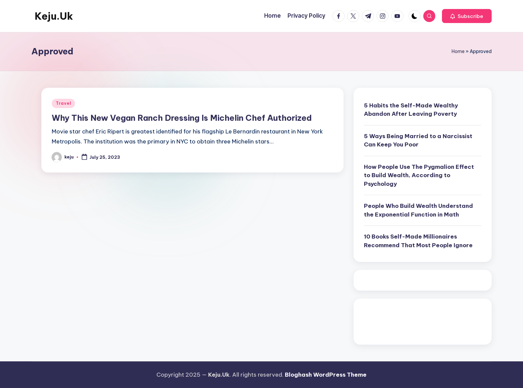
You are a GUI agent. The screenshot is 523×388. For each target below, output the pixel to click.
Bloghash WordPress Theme (326, 374)
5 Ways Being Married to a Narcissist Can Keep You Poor (418, 140)
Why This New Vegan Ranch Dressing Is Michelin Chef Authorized (182, 118)
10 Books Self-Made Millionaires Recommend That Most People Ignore (418, 241)
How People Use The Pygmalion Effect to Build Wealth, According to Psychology (419, 175)
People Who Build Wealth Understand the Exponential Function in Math (418, 210)
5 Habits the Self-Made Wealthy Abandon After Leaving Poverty (411, 110)
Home (458, 51)
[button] (467, 16)
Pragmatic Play (385, 319)
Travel (63, 103)
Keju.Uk (54, 16)
